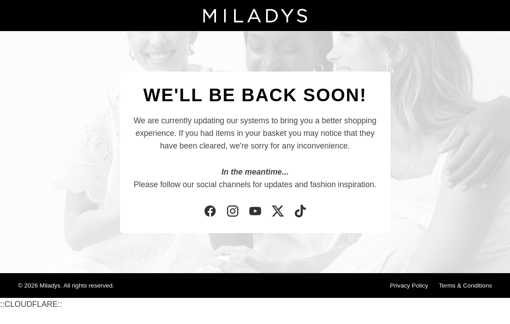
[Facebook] (210, 212)
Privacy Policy (409, 285)
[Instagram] (232, 212)
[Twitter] (278, 212)
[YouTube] (255, 212)
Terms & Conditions (465, 285)
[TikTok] (300, 212)
